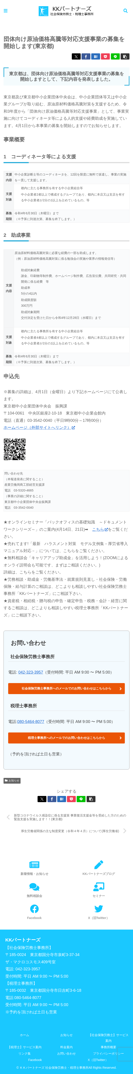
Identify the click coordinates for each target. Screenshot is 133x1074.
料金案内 (66, 1047)
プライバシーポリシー (108, 1053)
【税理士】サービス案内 (25, 1047)
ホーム (24, 1035)
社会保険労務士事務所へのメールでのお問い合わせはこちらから (66, 688)
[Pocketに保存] (105, 56)
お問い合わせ (66, 1053)
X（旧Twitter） (98, 1060)
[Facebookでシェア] (86, 56)
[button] (125, 56)
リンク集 (24, 1053)
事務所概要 (108, 1047)
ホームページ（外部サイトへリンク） (39, 427)
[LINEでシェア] (115, 56)
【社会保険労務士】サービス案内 (108, 1037)
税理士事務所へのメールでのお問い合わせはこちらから (66, 738)
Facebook (35, 1060)
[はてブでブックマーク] (95, 56)
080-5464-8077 (30, 721)
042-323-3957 (30, 672)
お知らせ (12, 780)
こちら (100, 529)
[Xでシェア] (76, 56)
